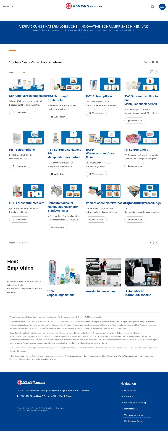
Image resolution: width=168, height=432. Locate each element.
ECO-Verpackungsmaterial (62, 294)
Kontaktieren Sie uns (150, 15)
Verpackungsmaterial (118, 357)
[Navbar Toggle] (162, 7)
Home (84, 37)
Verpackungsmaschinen (100, 357)
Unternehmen (14, 15)
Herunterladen (91, 15)
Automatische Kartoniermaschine (139, 294)
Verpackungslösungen (119, 15)
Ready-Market (44, 412)
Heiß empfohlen (22, 266)
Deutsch (8, 6)
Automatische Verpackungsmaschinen (141, 357)
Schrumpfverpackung (82, 357)
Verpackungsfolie (15, 360)
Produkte (35, 15)
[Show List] (157, 62)
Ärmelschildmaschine (101, 292)
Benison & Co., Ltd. (40, 409)
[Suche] (152, 7)
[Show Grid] (153, 62)
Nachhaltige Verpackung (61, 15)
